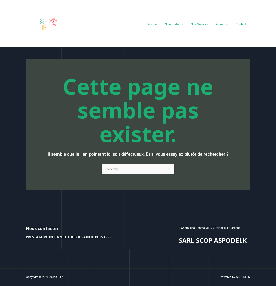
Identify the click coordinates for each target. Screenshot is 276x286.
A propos (225, 24)
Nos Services (204, 24)
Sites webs (179, 24)
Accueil (161, 24)
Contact (242, 24)
